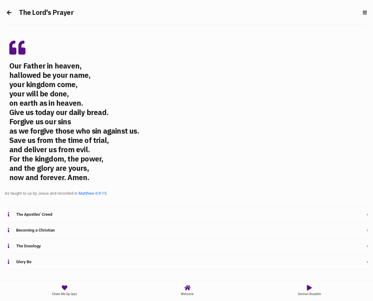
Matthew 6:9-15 (92, 193)
